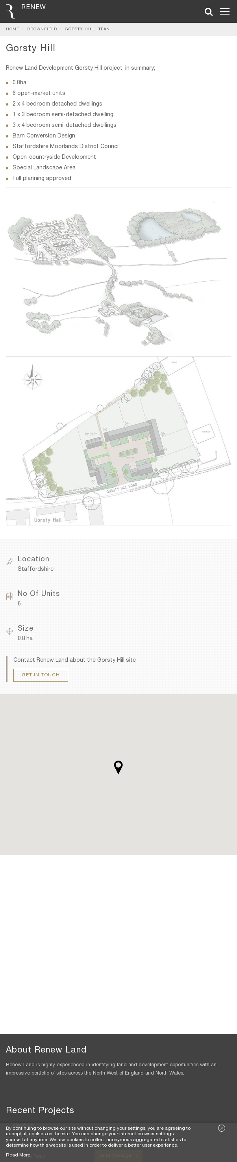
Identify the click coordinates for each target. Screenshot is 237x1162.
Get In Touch (41, 675)
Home (12, 30)
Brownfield (42, 30)
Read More (18, 1155)
